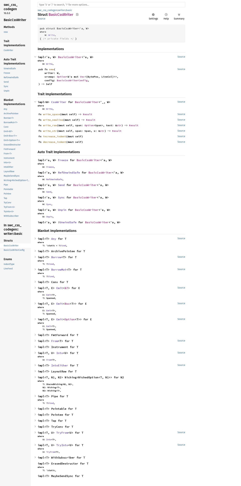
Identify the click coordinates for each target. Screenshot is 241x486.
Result (87, 114)
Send (61, 185)
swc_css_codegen (47, 10)
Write (51, 35)
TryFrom (62, 432)
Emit (59, 288)
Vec (82, 76)
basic (69, 10)
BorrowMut (58, 269)
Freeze (63, 160)
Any (53, 238)
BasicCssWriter (70, 57)
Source (41, 18)
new (51, 69)
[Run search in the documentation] (111, 4)
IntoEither (59, 365)
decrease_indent (54, 141)
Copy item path (77, 14)
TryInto (62, 445)
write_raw (50, 125)
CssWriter (58, 102)
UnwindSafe (68, 222)
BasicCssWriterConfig (72, 80)
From (54, 341)
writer (61, 10)
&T (66, 288)
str (119, 125)
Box (67, 303)
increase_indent (54, 136)
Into (59, 353)
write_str (50, 130)
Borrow (56, 257)
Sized (63, 245)
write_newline (53, 119)
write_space (51, 114)
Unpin (62, 210)
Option (61, 76)
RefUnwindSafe (69, 172)
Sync (61, 197)
